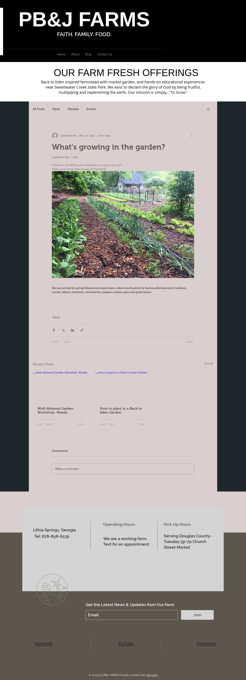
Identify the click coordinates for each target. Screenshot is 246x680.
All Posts (39, 109)
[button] (208, 109)
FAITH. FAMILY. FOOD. (84, 34)
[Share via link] (82, 330)
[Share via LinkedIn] (72, 330)
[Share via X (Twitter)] (63, 330)
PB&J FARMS (84, 19)
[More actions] (191, 135)
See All (208, 363)
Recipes (73, 109)
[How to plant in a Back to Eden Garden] (123, 386)
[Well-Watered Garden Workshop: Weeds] (60, 386)
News (56, 109)
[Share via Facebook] (54, 330)
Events (91, 109)
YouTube (126, 644)
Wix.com (151, 675)
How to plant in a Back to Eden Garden (121, 410)
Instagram (206, 644)
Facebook (43, 644)
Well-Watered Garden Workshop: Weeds (55, 410)
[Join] (197, 615)
